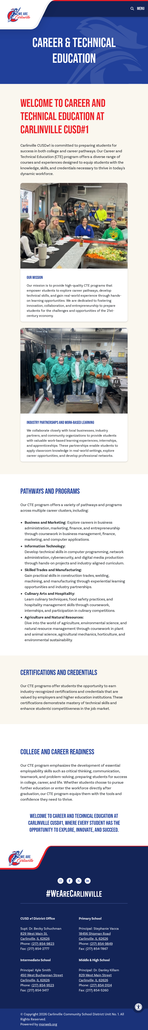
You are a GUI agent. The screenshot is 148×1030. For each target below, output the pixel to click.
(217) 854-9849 (101, 944)
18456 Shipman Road (95, 934)
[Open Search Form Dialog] (132, 8)
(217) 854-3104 (101, 985)
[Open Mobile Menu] (141, 8)
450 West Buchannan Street (41, 975)
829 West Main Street (95, 975)
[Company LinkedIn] (88, 881)
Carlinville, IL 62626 (35, 939)
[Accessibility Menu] (138, 1007)
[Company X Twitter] (79, 881)
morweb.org (48, 1024)
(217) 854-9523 (43, 985)
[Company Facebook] (70, 881)
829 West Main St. (34, 934)
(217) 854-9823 (43, 944)
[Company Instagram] (60, 881)
